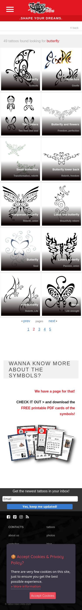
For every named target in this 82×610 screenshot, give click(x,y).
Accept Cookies (42, 596)
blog (49, 544)
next (53, 321)
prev (25, 321)
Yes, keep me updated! (40, 506)
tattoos (51, 527)
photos (51, 535)
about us (13, 535)
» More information (26, 586)
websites (13, 544)
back (74, 27)
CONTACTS (15, 527)
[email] (40, 499)
